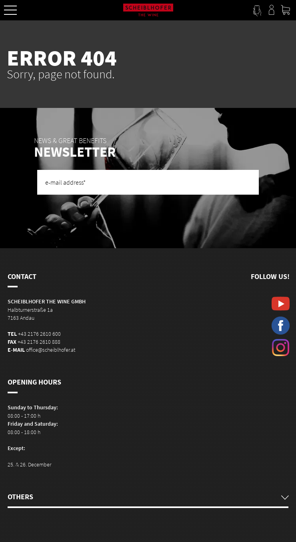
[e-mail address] (148, 182)
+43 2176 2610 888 (39, 341)
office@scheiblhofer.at (50, 349)
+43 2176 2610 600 (39, 333)
